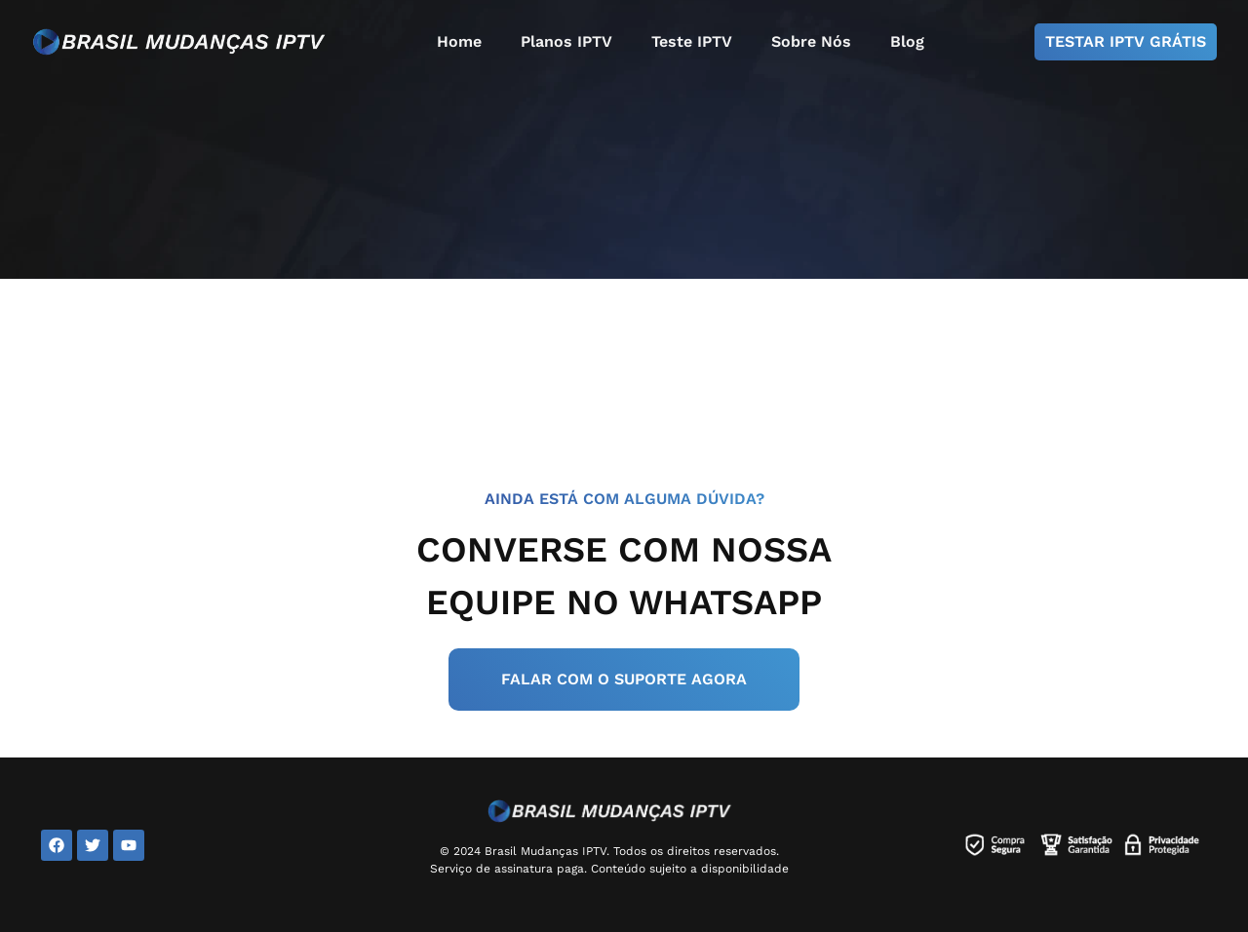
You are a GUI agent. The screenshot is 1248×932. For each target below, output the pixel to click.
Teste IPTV (691, 41)
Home (459, 41)
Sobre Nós (811, 41)
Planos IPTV (566, 41)
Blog (907, 41)
